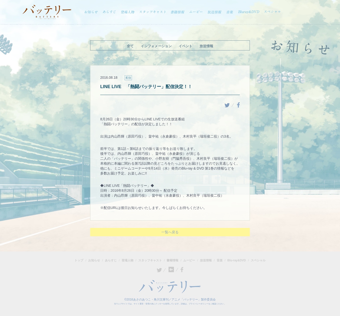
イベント (185, 46)
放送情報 (206, 46)
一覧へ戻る (170, 232)
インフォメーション (156, 46)
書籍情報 (172, 260)
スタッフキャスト (150, 260)
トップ (78, 260)
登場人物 (127, 260)
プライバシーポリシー (198, 304)
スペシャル (258, 260)
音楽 (220, 260)
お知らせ (94, 260)
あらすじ (111, 260)
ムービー (189, 260)
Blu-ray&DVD (236, 260)
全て (130, 46)
